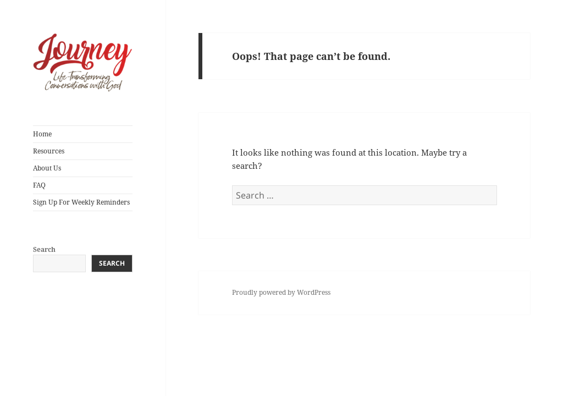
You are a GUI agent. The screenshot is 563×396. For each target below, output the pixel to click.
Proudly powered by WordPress (281, 292)
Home (42, 134)
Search (44, 249)
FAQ (39, 185)
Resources (48, 151)
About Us (47, 168)
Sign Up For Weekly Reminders (81, 202)
